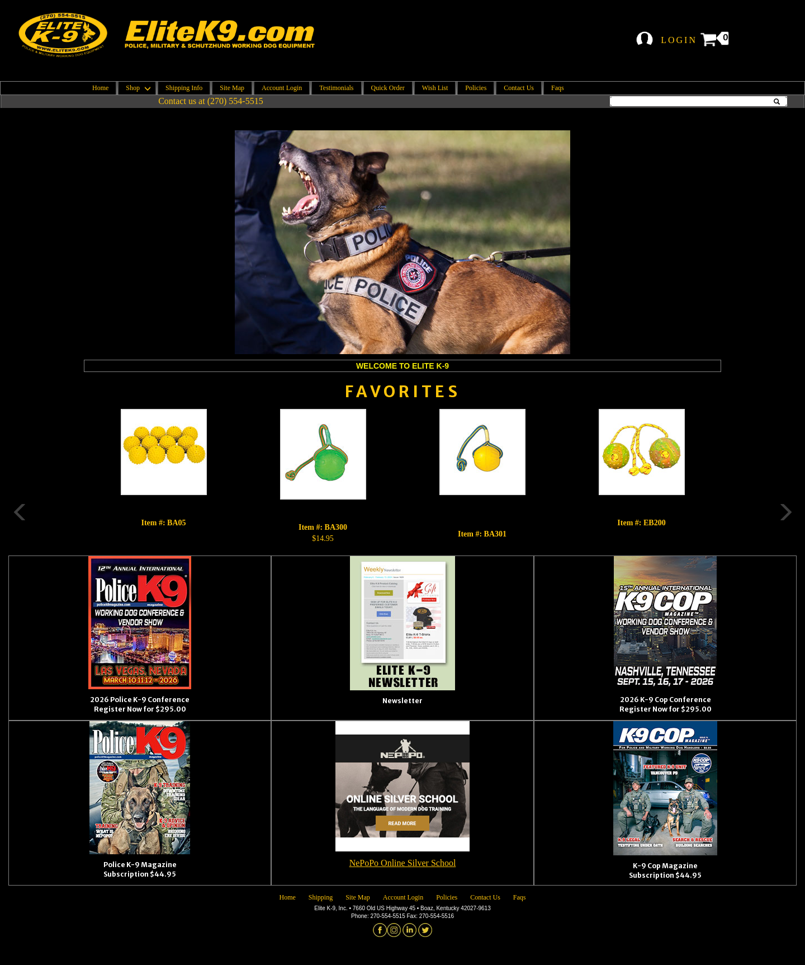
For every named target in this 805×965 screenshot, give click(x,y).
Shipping (321, 897)
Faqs (557, 88)
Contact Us (519, 88)
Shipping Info (183, 88)
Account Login (282, 88)
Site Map (232, 88)
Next (738, 476)
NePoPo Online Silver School (402, 863)
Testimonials (336, 88)
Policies (475, 88)
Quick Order (388, 88)
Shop (137, 88)
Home (100, 88)
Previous (67, 476)
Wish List (435, 88)
